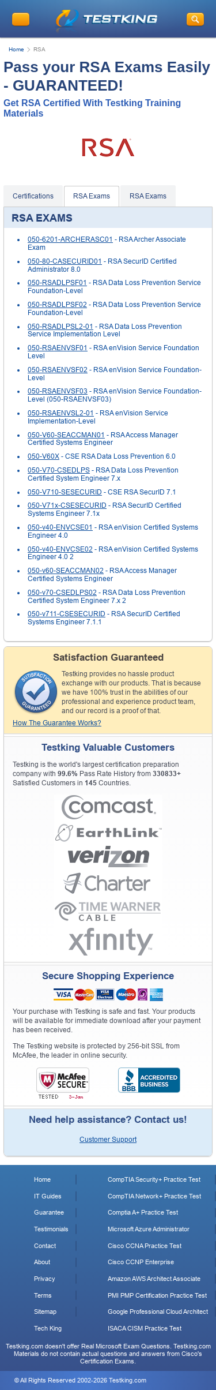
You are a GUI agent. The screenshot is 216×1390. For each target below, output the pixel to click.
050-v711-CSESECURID (66, 614)
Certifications (33, 196)
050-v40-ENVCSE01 (60, 527)
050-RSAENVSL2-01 (61, 413)
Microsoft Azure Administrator (149, 1229)
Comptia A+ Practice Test (143, 1212)
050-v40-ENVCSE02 (60, 549)
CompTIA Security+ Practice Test (154, 1179)
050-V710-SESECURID (65, 492)
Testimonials (51, 1229)
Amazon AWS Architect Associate (154, 1278)
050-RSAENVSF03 (58, 391)
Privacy (44, 1278)
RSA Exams (91, 196)
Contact (45, 1245)
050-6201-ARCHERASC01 (70, 239)
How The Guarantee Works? (57, 723)
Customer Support (108, 1140)
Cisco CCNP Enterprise (141, 1261)
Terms (43, 1295)
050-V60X (43, 456)
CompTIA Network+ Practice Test (154, 1196)
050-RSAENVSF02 (58, 370)
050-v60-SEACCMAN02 (66, 571)
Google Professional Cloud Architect (158, 1311)
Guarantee (49, 1212)
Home (16, 49)
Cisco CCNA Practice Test (144, 1245)
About (42, 1261)
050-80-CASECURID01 (65, 261)
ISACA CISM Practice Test (144, 1328)
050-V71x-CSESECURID (67, 505)
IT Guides (48, 1196)
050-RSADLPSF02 (57, 305)
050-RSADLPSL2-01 (60, 327)
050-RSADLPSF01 (57, 283)
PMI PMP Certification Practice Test (157, 1295)
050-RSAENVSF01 (58, 348)
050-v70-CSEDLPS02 (62, 593)
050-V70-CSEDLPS (59, 470)
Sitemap (45, 1311)
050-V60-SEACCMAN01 (66, 435)
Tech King (48, 1328)
